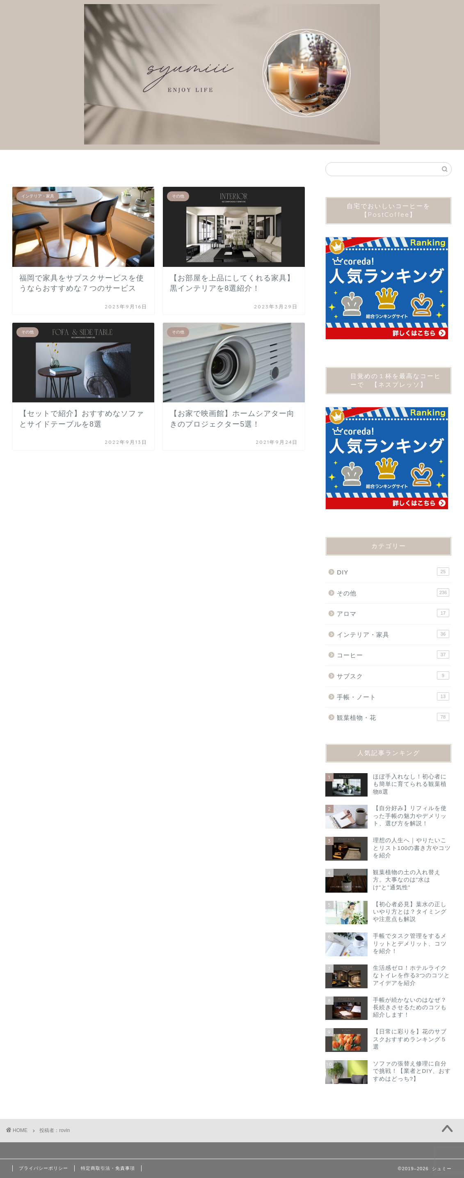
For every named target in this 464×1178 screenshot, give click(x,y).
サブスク (393, 675)
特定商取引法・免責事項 (108, 1168)
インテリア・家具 (393, 634)
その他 (393, 592)
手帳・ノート (393, 696)
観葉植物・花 (393, 717)
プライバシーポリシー (43, 1168)
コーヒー (393, 654)
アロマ (393, 613)
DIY (393, 571)
